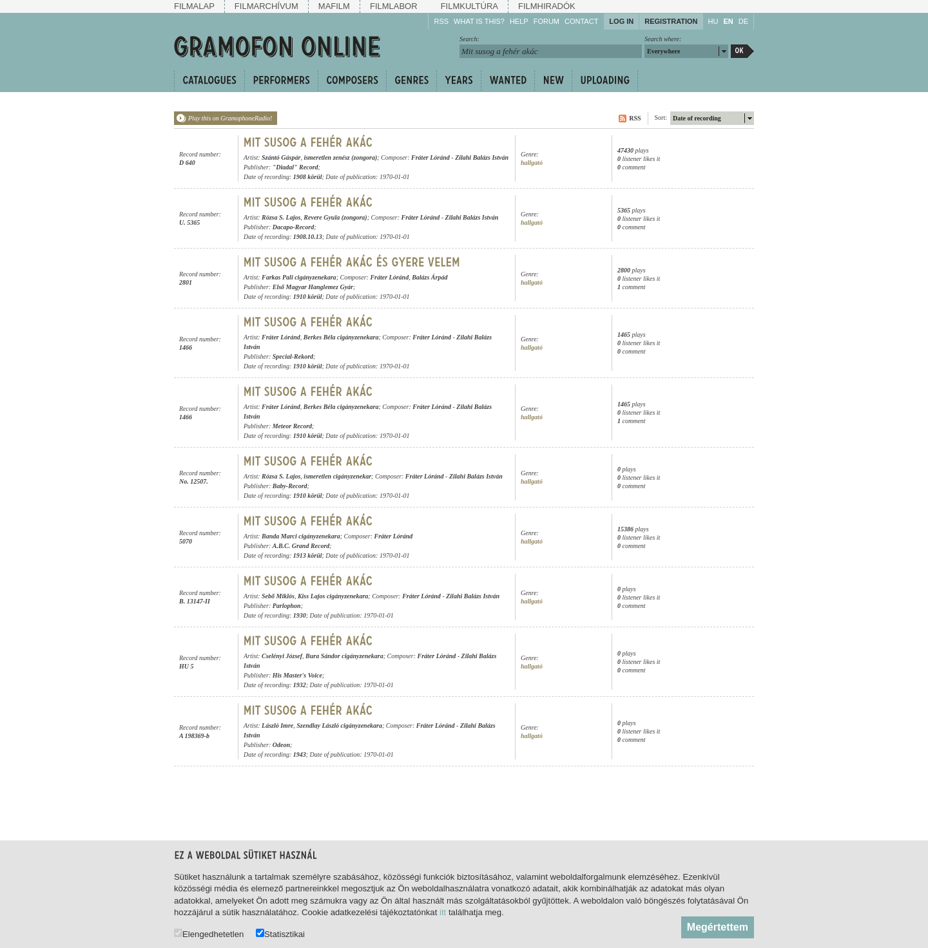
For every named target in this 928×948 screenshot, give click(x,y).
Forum (546, 21)
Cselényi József (282, 655)
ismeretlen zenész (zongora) (340, 157)
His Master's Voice (297, 675)
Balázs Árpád (429, 277)
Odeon (281, 744)
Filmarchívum (266, 6)
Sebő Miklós (278, 596)
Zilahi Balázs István (481, 157)
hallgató (532, 162)
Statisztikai (280, 933)
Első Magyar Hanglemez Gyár (313, 286)
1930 (299, 615)
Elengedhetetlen (209, 933)
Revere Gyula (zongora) (335, 217)
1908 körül (307, 176)
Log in (621, 21)
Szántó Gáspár (281, 157)
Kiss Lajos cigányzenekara (333, 596)
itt (443, 912)
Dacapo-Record (293, 227)
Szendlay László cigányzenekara (339, 725)
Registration (670, 21)
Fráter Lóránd (430, 157)
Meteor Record (292, 426)
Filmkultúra (469, 6)
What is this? (479, 21)
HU (713, 21)
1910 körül (307, 296)
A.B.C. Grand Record (301, 545)
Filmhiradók (546, 6)
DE (743, 21)
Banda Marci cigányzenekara (301, 536)
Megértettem (717, 927)
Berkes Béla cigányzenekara (341, 337)
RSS (441, 21)
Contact (581, 21)
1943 (299, 754)
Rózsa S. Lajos (281, 217)
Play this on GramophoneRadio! (230, 118)
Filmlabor (394, 6)
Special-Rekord (293, 356)
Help (519, 21)
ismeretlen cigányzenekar (337, 476)
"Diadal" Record (295, 167)
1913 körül (307, 555)
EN (728, 21)
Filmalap (194, 6)
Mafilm (334, 6)
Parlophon (287, 605)
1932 (299, 684)
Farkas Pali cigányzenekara (299, 277)
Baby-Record (290, 485)
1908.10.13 (307, 236)
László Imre (277, 725)
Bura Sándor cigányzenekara (344, 655)
